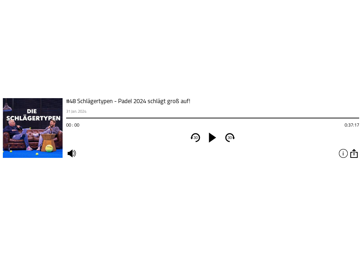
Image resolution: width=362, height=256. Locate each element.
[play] (213, 138)
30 (195, 137)
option (353, 153)
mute (71, 153)
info (343, 153)
